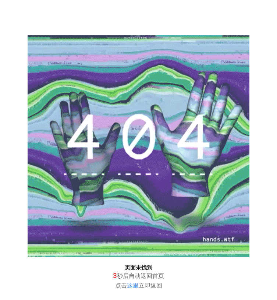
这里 (133, 285)
